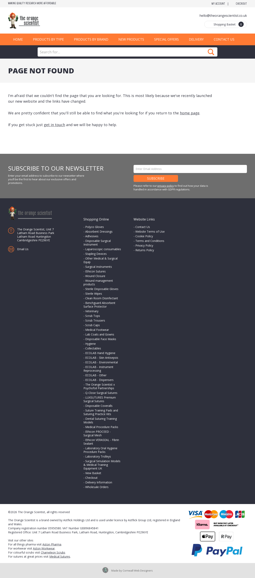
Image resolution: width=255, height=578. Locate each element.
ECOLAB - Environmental (101, 362)
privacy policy (165, 186)
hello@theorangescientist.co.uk (223, 15)
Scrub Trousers (95, 320)
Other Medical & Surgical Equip (100, 260)
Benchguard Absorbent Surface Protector (99, 304)
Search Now (211, 52)
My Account (218, 4)
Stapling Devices (96, 254)
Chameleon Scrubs (53, 552)
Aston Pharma (51, 544)
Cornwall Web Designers (138, 570)
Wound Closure (95, 276)
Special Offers (166, 39)
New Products (131, 39)
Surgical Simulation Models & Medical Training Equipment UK (101, 464)
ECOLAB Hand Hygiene (100, 353)
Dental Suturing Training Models (100, 420)
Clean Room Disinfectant (101, 298)
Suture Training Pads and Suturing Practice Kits (100, 412)
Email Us (22, 249)
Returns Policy (144, 250)
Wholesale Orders (97, 487)
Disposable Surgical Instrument (97, 242)
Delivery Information (98, 482)
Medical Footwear (97, 330)
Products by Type (48, 39)
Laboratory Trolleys (98, 456)
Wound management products (98, 282)
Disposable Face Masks (100, 339)
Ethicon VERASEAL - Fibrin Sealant (101, 441)
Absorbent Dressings (99, 231)
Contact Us (224, 39)
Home (18, 39)
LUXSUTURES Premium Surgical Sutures (99, 399)
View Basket (93, 473)
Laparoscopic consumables (103, 249)
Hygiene (90, 344)
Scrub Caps (92, 325)
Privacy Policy (144, 245)
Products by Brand (91, 39)
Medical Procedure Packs (101, 427)
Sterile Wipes (93, 293)
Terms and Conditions (149, 241)
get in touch (54, 124)
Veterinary (91, 311)
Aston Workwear (44, 548)
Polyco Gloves (94, 227)
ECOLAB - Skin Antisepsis (101, 358)
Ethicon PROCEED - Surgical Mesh (97, 433)
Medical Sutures (59, 556)
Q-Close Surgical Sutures (101, 393)
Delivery (196, 39)
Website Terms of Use (150, 231)
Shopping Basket (229, 24)
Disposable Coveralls (99, 406)
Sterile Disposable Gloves (101, 289)
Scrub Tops (92, 316)
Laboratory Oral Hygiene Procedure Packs (100, 450)
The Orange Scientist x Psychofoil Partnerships (99, 386)
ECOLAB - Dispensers (99, 380)
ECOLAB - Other (95, 375)
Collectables (93, 348)
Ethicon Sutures (95, 271)
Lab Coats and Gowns (99, 334)
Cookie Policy (144, 236)
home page (189, 113)
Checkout (241, 4)
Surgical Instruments (98, 267)
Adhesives (91, 236)
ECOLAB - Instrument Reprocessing (98, 368)
